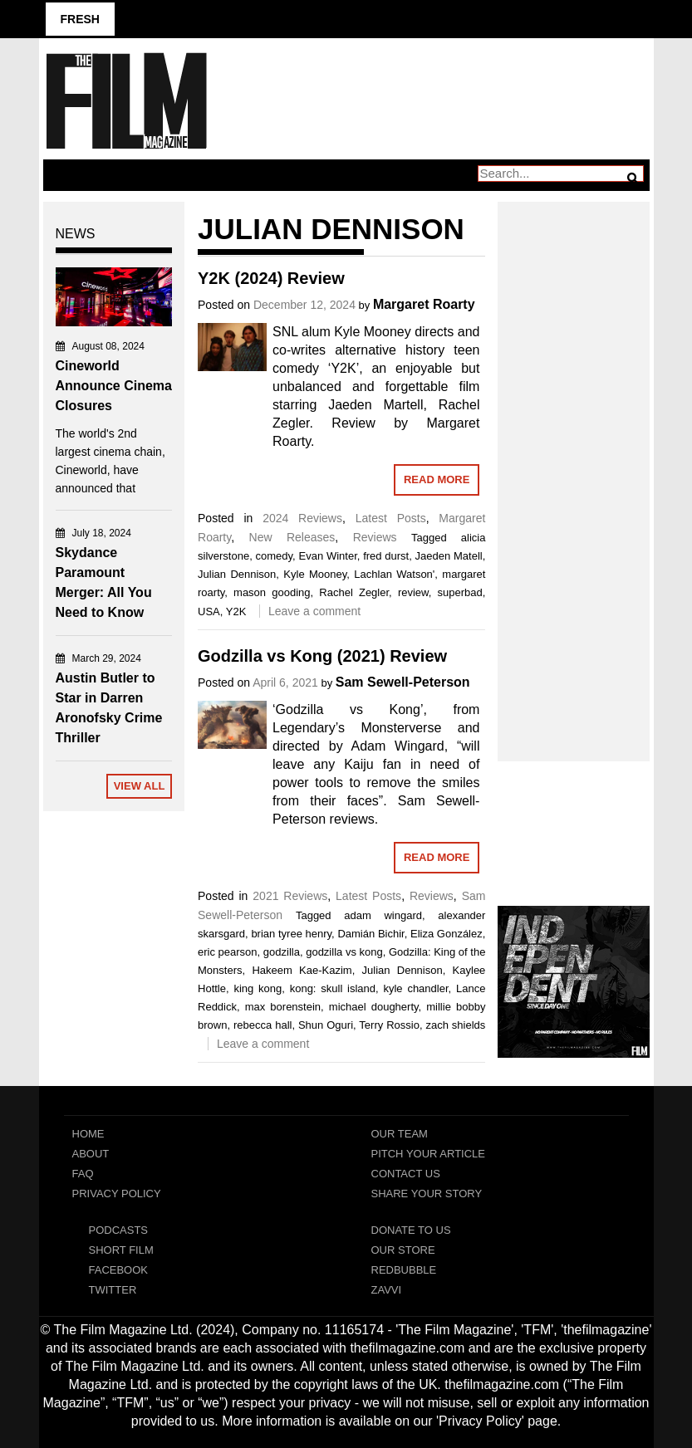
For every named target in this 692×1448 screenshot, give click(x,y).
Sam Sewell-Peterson (403, 682)
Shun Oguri (325, 1025)
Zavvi (386, 1290)
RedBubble (404, 1270)
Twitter (113, 1290)
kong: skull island (332, 988)
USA (209, 611)
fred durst (386, 556)
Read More (436, 479)
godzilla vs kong (344, 952)
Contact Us (405, 1173)
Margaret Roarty (424, 304)
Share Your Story (427, 1193)
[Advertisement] (573, 463)
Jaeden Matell (449, 556)
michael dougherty (374, 1006)
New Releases (292, 537)
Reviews (375, 537)
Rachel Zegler (354, 592)
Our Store (403, 1250)
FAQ (83, 1173)
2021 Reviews (290, 896)
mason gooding (271, 592)
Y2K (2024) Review (271, 278)
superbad (460, 592)
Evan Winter (328, 556)
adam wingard (383, 915)
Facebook (119, 1270)
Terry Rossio (389, 1025)
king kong (257, 988)
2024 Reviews (302, 518)
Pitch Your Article (428, 1153)
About (91, 1153)
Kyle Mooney (314, 574)
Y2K (236, 611)
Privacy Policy (116, 1193)
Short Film (121, 1250)
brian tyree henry (291, 933)
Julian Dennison (237, 574)
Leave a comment (314, 611)
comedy (274, 556)
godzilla (281, 952)
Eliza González (446, 933)
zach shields (455, 1025)
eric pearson (228, 952)
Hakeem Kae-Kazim (301, 970)
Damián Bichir (370, 933)
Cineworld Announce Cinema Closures (114, 386)
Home (88, 1134)
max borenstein (283, 1006)
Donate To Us (411, 1230)
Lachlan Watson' (394, 574)
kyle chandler (415, 988)
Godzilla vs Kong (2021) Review (322, 656)
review (413, 592)
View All (139, 786)
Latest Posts (391, 518)
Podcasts (119, 1230)
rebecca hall (262, 1025)
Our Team (399, 1134)
